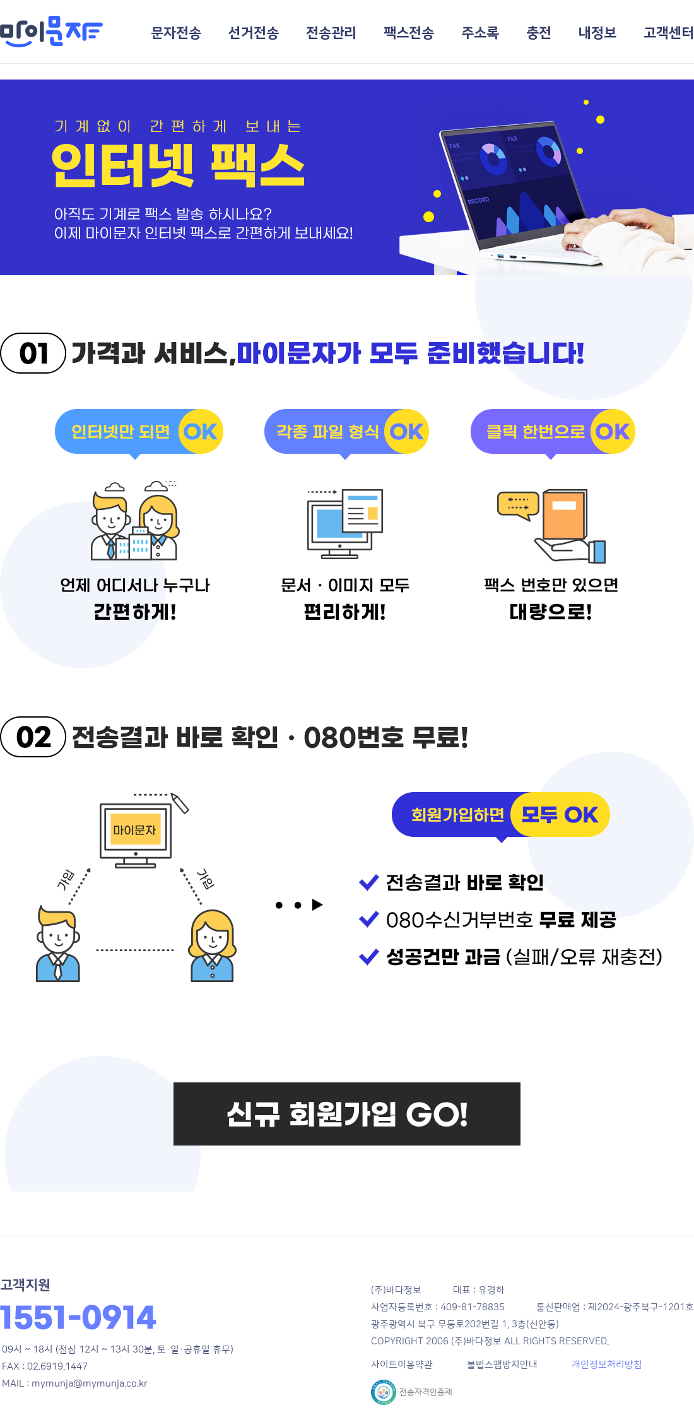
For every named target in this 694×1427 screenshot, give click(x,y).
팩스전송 (409, 33)
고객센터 (669, 33)
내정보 (597, 33)
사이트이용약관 (402, 1364)
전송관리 (331, 33)
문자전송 (176, 33)
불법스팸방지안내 (502, 1364)
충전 (538, 33)
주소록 (480, 33)
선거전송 (253, 33)
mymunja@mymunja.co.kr (90, 1383)
